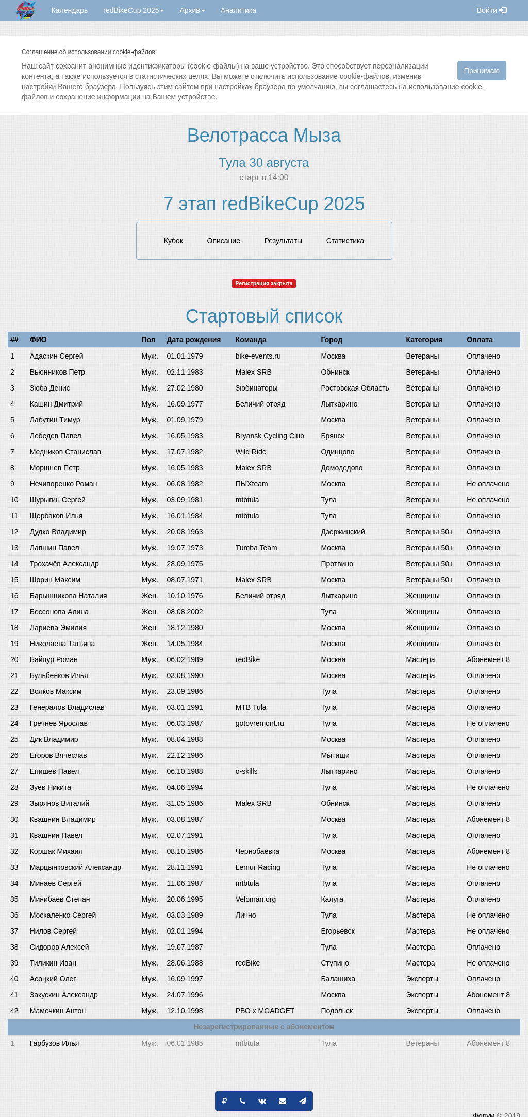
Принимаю (482, 70)
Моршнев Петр (55, 468)
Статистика (345, 240)
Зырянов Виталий (60, 803)
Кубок (173, 240)
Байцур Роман (54, 659)
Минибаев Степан (60, 899)
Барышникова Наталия (68, 595)
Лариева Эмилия (58, 627)
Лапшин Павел (54, 548)
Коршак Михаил (56, 851)
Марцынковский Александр (75, 867)
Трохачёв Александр (64, 564)
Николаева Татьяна (62, 643)
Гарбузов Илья (54, 1043)
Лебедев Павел (55, 436)
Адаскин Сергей (57, 356)
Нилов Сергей (53, 931)
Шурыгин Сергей (58, 500)
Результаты (283, 240)
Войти (491, 10)
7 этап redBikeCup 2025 (264, 203)
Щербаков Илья (56, 516)
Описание (223, 240)
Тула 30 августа (264, 163)
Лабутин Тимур (55, 420)
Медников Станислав (66, 452)
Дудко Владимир (58, 532)
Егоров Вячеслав (58, 755)
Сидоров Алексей (59, 947)
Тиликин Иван (53, 963)
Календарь (70, 10)
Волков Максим (56, 691)
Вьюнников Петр (57, 372)
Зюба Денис (50, 388)
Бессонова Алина (59, 611)
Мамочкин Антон (58, 1011)
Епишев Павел (54, 771)
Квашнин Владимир (63, 819)
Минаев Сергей (55, 883)
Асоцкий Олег (53, 979)
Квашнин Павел (56, 835)
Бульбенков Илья (59, 675)
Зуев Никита (50, 787)
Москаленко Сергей (63, 915)
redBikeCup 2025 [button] (133, 10)
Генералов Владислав (67, 707)
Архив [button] (192, 10)
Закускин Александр (64, 995)
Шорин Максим (55, 580)
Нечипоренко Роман (63, 484)
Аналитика (238, 10)
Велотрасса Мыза (264, 135)
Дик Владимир (54, 739)
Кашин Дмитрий (56, 404)
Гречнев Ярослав (59, 723)
